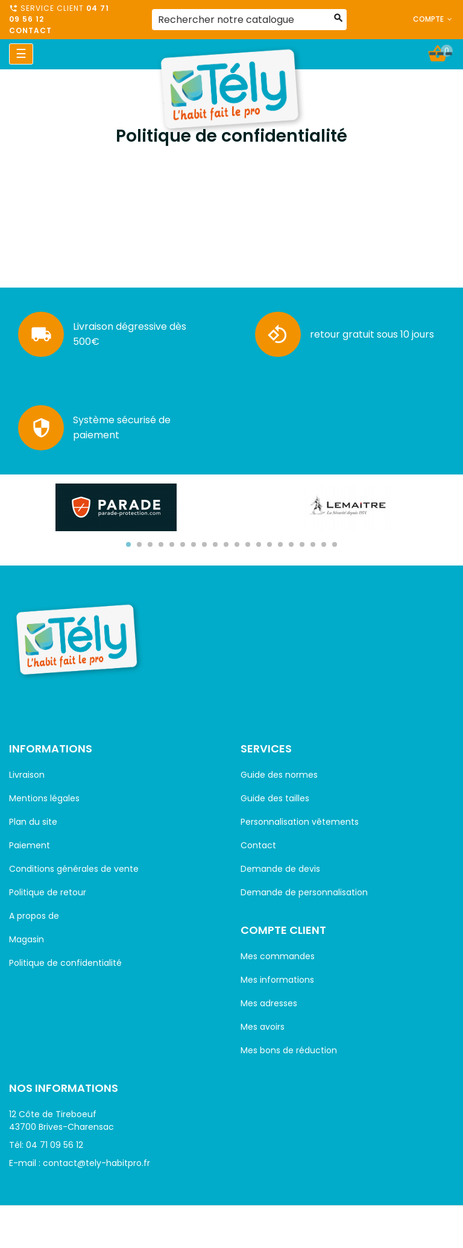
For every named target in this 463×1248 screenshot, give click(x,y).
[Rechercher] (249, 19)
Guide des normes (279, 775)
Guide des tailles (275, 798)
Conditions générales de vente (74, 869)
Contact (30, 30)
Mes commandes (278, 956)
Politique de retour (47, 892)
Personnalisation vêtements (300, 822)
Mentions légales (44, 798)
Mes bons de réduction (289, 1050)
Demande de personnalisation (304, 892)
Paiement (29, 845)
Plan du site (33, 822)
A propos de (34, 916)
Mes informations (277, 980)
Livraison (27, 775)
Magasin (26, 939)
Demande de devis (280, 869)
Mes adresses (269, 1003)
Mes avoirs (263, 1027)
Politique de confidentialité (65, 963)
